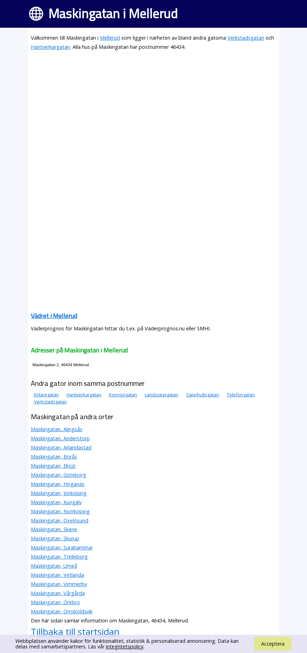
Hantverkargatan (50, 47)
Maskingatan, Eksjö (53, 465)
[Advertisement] (154, 106)
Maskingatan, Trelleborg (59, 556)
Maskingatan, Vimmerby (59, 584)
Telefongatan (241, 394)
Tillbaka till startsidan (75, 631)
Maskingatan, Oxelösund (59, 520)
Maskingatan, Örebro (55, 602)
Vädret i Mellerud (54, 316)
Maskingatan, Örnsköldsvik (62, 611)
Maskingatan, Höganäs (57, 484)
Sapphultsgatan (202, 394)
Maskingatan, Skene (54, 529)
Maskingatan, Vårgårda (58, 593)
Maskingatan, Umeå (54, 565)
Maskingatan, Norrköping (60, 511)
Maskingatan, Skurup (55, 538)
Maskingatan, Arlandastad (61, 447)
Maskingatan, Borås (54, 456)
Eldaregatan (46, 394)
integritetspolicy (124, 646)
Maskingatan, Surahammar (62, 547)
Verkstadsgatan (245, 37)
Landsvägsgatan (161, 394)
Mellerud (110, 37)
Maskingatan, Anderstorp (60, 438)
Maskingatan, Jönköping (59, 493)
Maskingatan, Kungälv (56, 502)
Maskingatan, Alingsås (56, 429)
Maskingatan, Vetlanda (57, 575)
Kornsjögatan (123, 394)
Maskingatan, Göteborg (58, 474)
